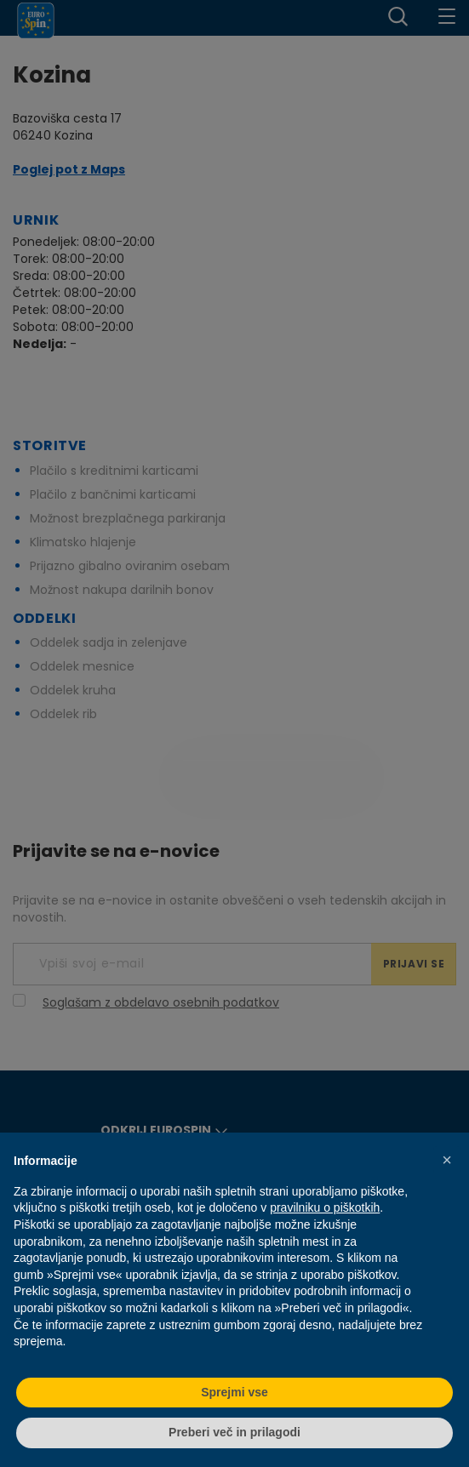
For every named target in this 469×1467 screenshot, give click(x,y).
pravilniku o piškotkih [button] (325, 1207)
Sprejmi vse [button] (234, 1392)
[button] (446, 1159)
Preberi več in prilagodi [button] (234, 1432)
